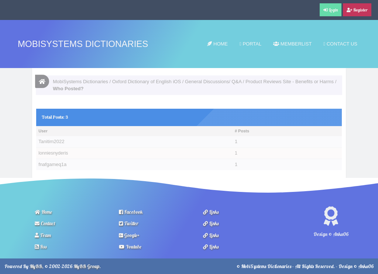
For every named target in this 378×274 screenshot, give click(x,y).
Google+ (129, 235)
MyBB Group (86, 266)
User (42, 131)
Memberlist (292, 44)
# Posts (242, 131)
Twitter (128, 223)
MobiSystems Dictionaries (83, 44)
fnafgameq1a (52, 164)
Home (217, 44)
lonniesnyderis (53, 153)
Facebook (130, 212)
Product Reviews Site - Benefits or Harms (289, 81)
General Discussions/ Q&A (213, 81)
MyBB (36, 266)
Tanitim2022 (51, 141)
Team (43, 235)
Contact (45, 223)
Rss (41, 247)
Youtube (130, 247)
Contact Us (340, 44)
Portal (250, 44)
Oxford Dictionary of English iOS (146, 81)
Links (211, 212)
